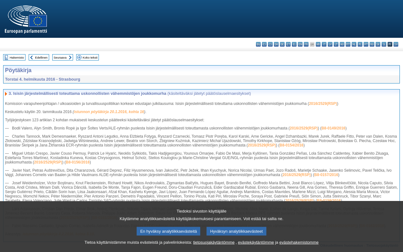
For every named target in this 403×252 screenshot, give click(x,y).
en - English (300, 44)
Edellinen (41, 57)
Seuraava (60, 57)
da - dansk (276, 44)
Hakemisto (17, 57)
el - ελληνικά (294, 44)
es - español (264, 44)
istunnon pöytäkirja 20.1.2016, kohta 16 (109, 112)
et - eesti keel (288, 44)
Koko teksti (90, 57)
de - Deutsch (282, 44)
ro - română (372, 44)
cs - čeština (270, 44)
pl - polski (360, 44)
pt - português (366, 44)
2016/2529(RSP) (323, 103)
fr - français (306, 44)
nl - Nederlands (354, 44)
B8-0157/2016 (326, 175)
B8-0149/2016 (333, 128)
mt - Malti (348, 44)
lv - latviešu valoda (330, 44)
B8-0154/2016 (292, 145)
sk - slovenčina (378, 44)
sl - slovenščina (384, 44)
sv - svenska (396, 44)
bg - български (258, 44)
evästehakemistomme (298, 247)
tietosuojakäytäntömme (214, 247)
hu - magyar (342, 44)
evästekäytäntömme (256, 247)
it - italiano (324, 44)
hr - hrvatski (318, 44)
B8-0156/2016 (78, 162)
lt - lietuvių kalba (336, 44)
